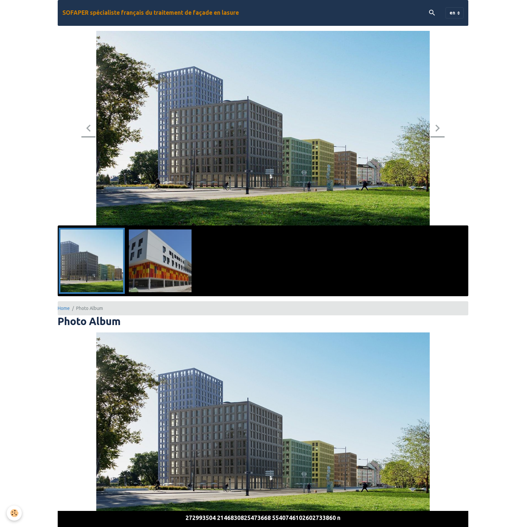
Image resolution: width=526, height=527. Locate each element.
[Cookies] (14, 513)
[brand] (150, 12)
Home (64, 308)
